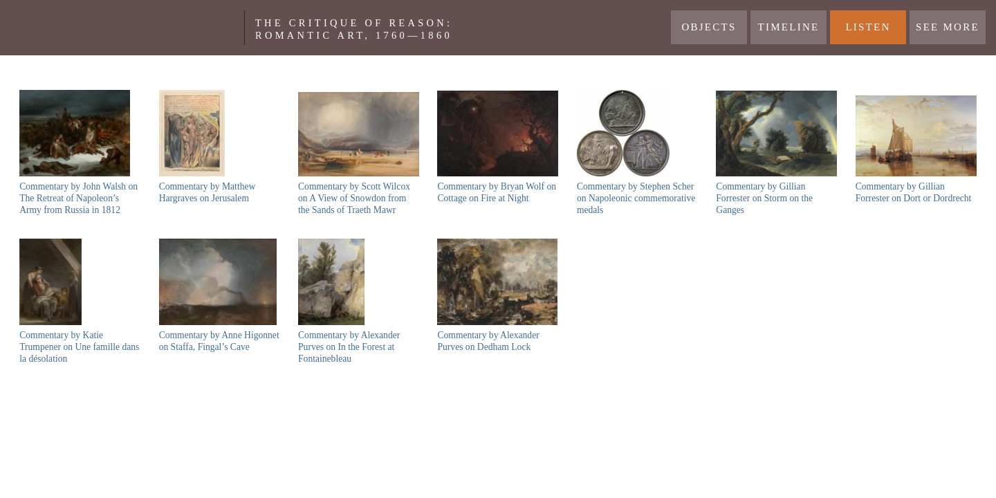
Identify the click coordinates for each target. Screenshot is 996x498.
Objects (708, 27)
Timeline (789, 27)
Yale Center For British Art (127, 27)
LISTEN (867, 27)
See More (947, 27)
